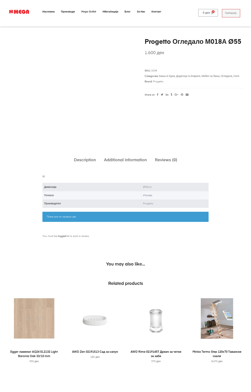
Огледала (226, 76)
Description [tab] (85, 160)
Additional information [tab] (125, 160)
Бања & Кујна (167, 76)
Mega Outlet (88, 11)
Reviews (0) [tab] (166, 160)
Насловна (48, 11)
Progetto (158, 81)
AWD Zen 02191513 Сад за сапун (95, 352)
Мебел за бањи (211, 76)
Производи (68, 11)
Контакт (156, 11)
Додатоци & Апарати (188, 76)
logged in (63, 236)
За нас (141, 11)
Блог (128, 11)
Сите (236, 76)
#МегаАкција (110, 11)
